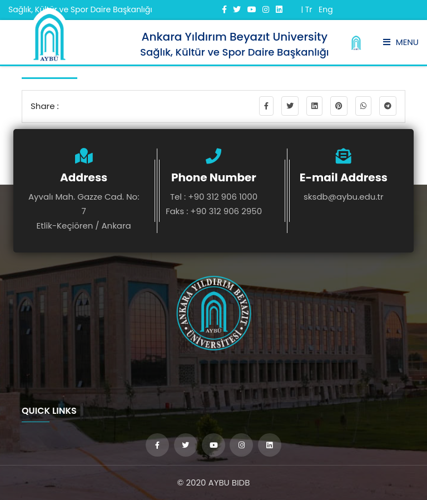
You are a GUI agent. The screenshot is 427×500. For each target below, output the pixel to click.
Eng (326, 9)
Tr (308, 9)
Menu (401, 42)
